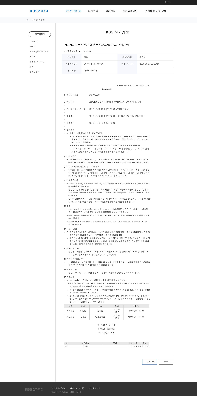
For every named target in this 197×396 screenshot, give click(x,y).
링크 (32, 66)
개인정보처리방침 (77, 388)
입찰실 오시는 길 (37, 61)
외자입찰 (111, 11)
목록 (166, 361)
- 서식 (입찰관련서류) (39, 51)
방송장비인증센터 (58, 388)
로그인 (167, 2)
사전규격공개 (130, 11)
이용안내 (34, 41)
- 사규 (32, 56)
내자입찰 (93, 11)
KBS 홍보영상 (94, 388)
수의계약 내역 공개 (156, 11)
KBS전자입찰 (73, 11)
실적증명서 (35, 71)
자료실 (33, 46)
